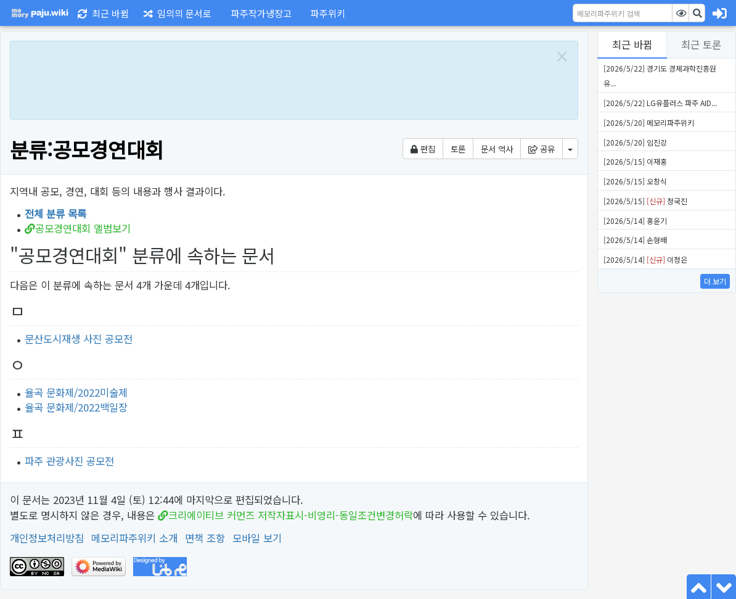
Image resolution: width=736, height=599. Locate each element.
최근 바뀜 (632, 44)
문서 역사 (497, 149)
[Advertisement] (281, 78)
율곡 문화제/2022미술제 (76, 392)
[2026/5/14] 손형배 (635, 239)
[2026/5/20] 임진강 (635, 142)
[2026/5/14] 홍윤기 (635, 220)
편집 (423, 149)
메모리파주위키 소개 (134, 538)
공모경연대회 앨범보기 (83, 228)
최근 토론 (701, 44)
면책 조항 (205, 538)
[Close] (562, 56)
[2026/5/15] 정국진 (645, 201)
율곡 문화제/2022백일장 (76, 407)
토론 (458, 149)
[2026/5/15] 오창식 (635, 181)
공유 (541, 149)
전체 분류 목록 (55, 213)
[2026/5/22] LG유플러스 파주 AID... (660, 102)
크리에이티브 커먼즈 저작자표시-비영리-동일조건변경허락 (290, 515)
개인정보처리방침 (47, 538)
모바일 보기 (257, 538)
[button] (259, 13)
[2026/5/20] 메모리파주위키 (648, 122)
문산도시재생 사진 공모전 (79, 338)
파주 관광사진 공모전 (69, 460)
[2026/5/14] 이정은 (645, 259)
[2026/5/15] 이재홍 (635, 161)
